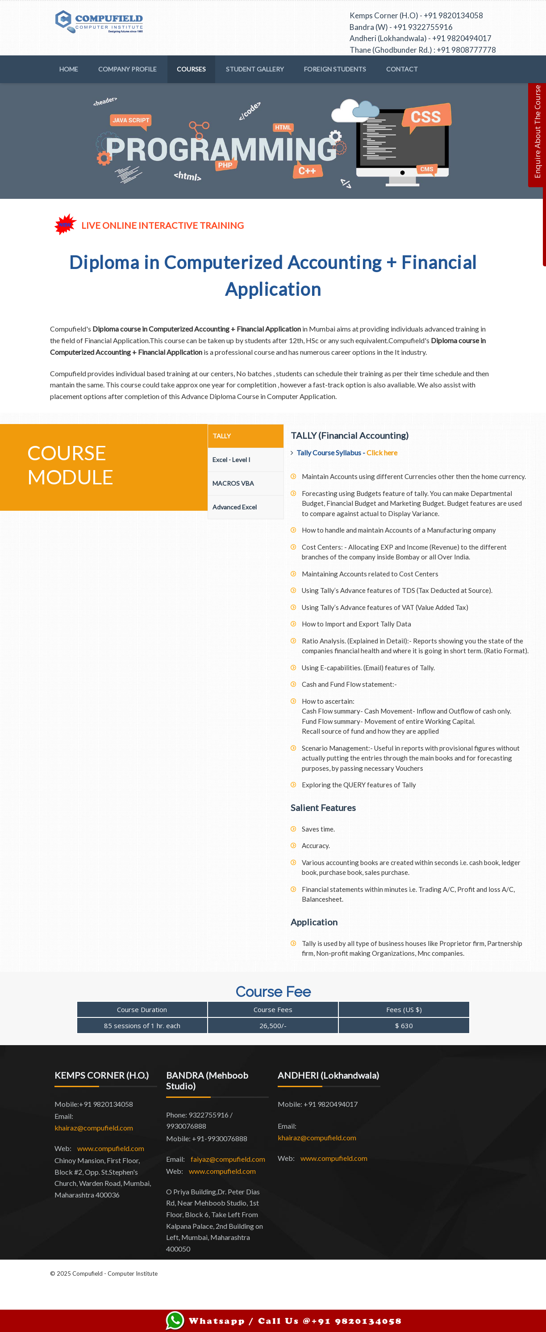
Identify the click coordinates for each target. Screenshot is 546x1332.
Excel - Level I (231, 459)
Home (68, 69)
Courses (191, 69)
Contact (402, 69)
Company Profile (127, 69)
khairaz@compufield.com (93, 1127)
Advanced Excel (235, 507)
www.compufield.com (110, 1148)
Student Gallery (255, 69)
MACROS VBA (233, 483)
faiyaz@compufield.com (228, 1159)
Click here (382, 452)
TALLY (222, 436)
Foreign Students (335, 69)
